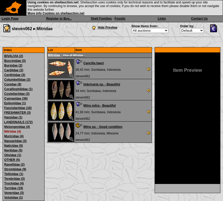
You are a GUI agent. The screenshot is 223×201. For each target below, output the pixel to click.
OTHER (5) (12, 160)
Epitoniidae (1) (15, 103)
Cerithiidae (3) (14, 75)
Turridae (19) (13, 188)
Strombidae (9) (15, 169)
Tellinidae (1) (13, 174)
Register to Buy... (59, 18)
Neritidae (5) (13, 150)
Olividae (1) (12, 155)
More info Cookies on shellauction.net (56, 13)
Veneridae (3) (14, 193)
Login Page (10, 18)
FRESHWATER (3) (17, 113)
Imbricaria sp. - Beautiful (101, 84)
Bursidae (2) (13, 65)
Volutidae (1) (13, 197)
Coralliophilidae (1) (18, 89)
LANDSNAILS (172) (18, 122)
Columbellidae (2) (17, 80)
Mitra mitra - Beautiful (99, 105)
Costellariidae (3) (17, 94)
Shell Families (101, 18)
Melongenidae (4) (17, 127)
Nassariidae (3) (15, 141)
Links (162, 18)
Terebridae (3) (14, 179)
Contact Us (199, 18)
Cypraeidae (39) (16, 98)
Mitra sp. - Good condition (102, 127)
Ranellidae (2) (14, 164)
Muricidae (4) (14, 136)
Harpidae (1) (13, 117)
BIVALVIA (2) (13, 56)
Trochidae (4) (14, 183)
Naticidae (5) (13, 146)
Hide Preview (107, 27)
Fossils (120, 18)
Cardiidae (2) (13, 70)
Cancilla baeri (93, 63)
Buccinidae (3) (15, 61)
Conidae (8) (12, 84)
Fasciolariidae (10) (18, 108)
